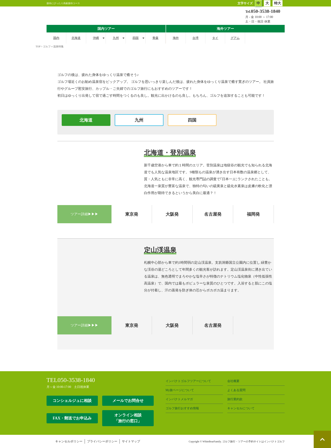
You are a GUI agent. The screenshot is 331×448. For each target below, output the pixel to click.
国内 (56, 38)
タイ (215, 38)
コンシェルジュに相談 (72, 400)
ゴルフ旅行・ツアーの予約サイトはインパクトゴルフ (253, 441)
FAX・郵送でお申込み (72, 418)
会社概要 (233, 381)
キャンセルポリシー (68, 441)
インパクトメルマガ (179, 399)
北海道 (76, 38)
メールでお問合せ (128, 400)
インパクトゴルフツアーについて (188, 381)
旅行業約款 (234, 399)
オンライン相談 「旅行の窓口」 (128, 418)
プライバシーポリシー (102, 441)
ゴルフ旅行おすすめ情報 (182, 408)
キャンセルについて (241, 408)
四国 (135, 38)
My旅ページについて (180, 390)
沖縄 (96, 38)
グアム (235, 38)
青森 (155, 38)
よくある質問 (236, 390)
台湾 (195, 38)
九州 (116, 38)
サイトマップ (131, 441)
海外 (176, 38)
